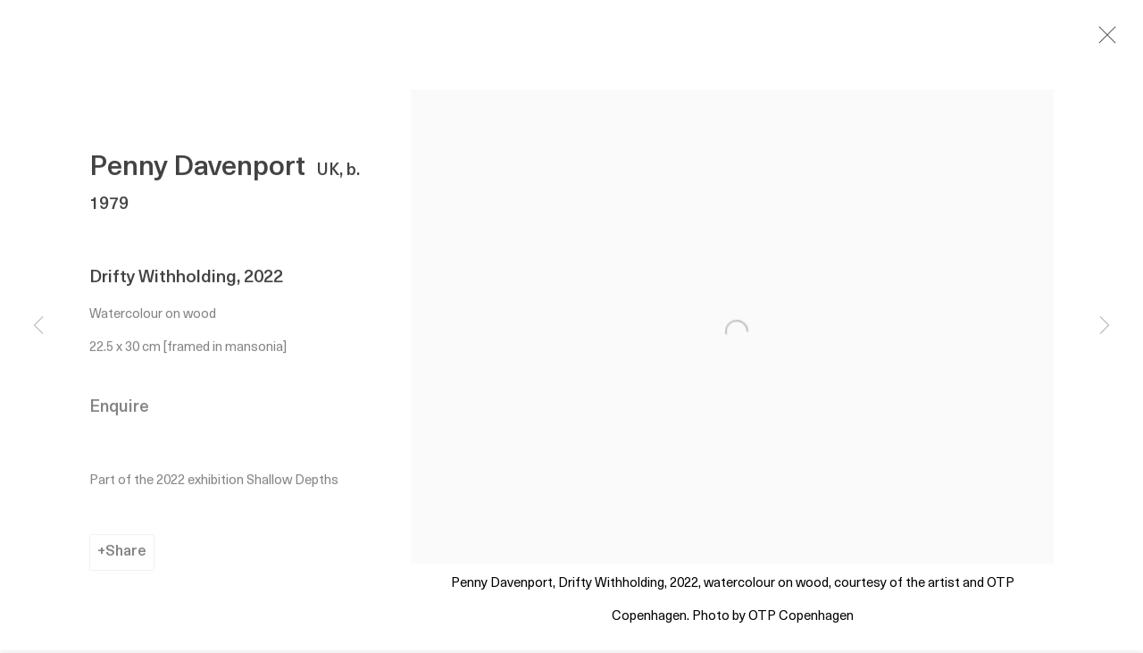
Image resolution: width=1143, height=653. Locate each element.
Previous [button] (38, 327)
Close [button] (1107, 40)
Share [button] (125, 555)
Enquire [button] (119, 411)
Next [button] (1104, 327)
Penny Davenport (197, 172)
